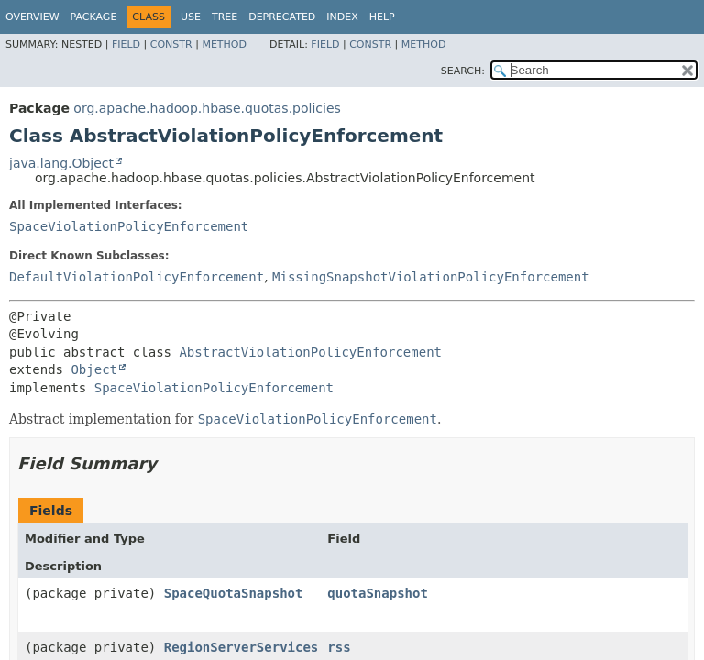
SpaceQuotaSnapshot (233, 593)
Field (126, 44)
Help (382, 17)
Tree (224, 17)
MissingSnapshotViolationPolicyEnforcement (430, 277)
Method (224, 44)
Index (342, 17)
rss (338, 647)
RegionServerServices (241, 647)
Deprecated (281, 17)
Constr (171, 44)
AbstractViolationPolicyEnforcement (310, 352)
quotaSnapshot (377, 593)
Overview (33, 17)
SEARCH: (463, 71)
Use (191, 17)
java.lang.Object (61, 163)
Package (94, 17)
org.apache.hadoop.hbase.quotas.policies (206, 108)
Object (94, 369)
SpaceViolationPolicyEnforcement (128, 226)
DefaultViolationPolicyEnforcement (136, 277)
